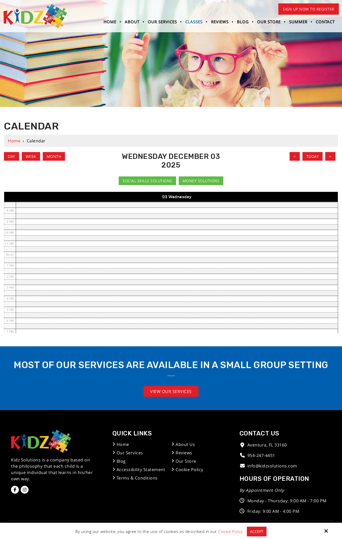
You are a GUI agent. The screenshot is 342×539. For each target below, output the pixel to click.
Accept (257, 531)
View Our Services (171, 391)
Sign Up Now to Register (308, 9)
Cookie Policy (230, 531)
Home (14, 141)
